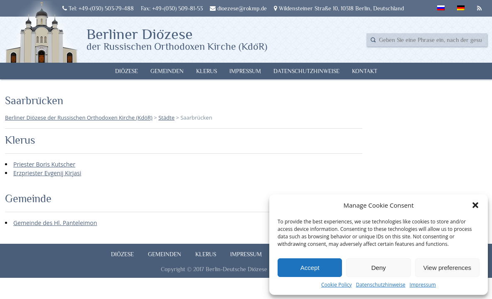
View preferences (447, 267)
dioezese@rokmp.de (238, 8)
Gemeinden (167, 71)
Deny (378, 267)
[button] (475, 205)
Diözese (126, 71)
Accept (310, 267)
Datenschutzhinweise (380, 284)
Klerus (206, 71)
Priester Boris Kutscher (44, 164)
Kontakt (364, 71)
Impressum (423, 284)
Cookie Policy (336, 284)
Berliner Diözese (176, 38)
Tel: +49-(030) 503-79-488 (98, 8)
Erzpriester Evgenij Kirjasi (47, 173)
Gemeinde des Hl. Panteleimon (55, 223)
